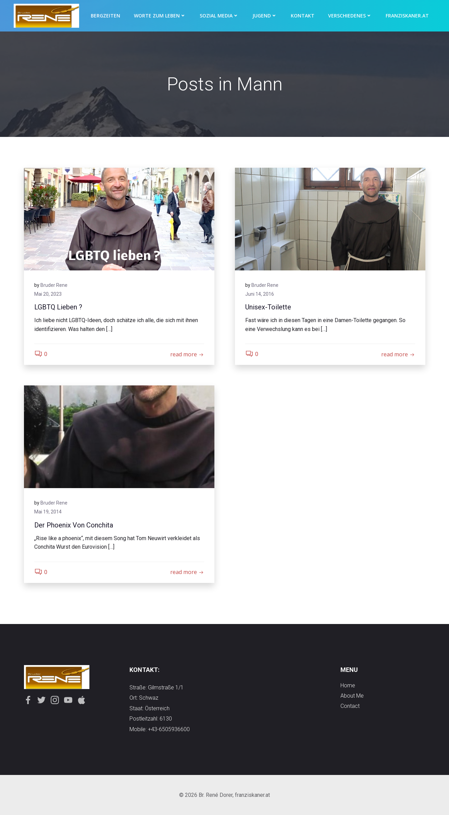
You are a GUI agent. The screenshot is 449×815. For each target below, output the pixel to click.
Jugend (264, 15)
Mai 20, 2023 (48, 294)
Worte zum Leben (160, 15)
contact (350, 706)
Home (347, 685)
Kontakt (302, 15)
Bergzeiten (105, 15)
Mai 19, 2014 (48, 511)
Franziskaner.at (407, 15)
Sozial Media (219, 15)
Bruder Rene (53, 285)
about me (352, 695)
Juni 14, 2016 (259, 294)
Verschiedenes (350, 15)
